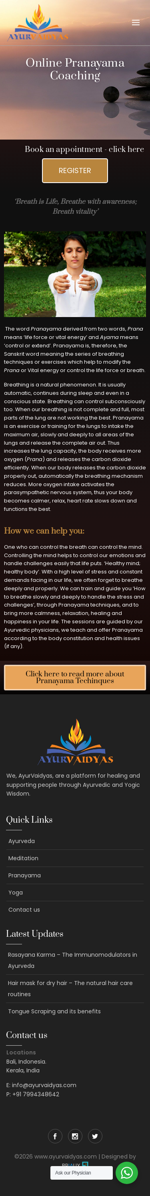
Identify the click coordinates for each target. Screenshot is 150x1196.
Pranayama (24, 875)
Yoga (15, 893)
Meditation (23, 858)
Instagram (75, 1136)
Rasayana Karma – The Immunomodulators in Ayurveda (72, 960)
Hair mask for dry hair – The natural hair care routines (70, 988)
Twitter (95, 1136)
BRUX (71, 1166)
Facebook (55, 1136)
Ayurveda (21, 841)
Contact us (24, 910)
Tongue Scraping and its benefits (54, 1011)
